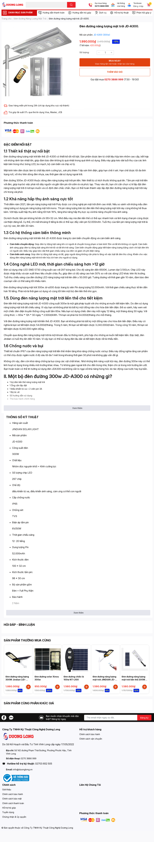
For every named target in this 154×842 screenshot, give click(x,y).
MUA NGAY (114, 62)
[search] (71, 5)
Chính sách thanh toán (13, 803)
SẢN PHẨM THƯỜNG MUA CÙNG (27, 640)
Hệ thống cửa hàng (121, 4)
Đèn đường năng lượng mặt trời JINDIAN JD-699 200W (104, 679)
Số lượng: (84, 52)
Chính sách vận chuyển (90, 738)
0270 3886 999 (102, 6)
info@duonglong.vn (22, 769)
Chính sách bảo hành (89, 734)
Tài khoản (137, 3)
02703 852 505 (43, 763)
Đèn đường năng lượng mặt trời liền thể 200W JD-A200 (133, 679)
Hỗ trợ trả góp (9, 807)
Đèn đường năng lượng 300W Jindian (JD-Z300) (17, 679)
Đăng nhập (138, 6)
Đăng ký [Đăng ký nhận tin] (144, 717)
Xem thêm (77, 408)
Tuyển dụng (8, 812)
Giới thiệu (6, 789)
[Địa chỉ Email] (117, 717)
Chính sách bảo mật (12, 798)
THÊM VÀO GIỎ (115, 72)
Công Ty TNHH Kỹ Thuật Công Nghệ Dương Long (48, 827)
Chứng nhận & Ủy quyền (14, 817)
